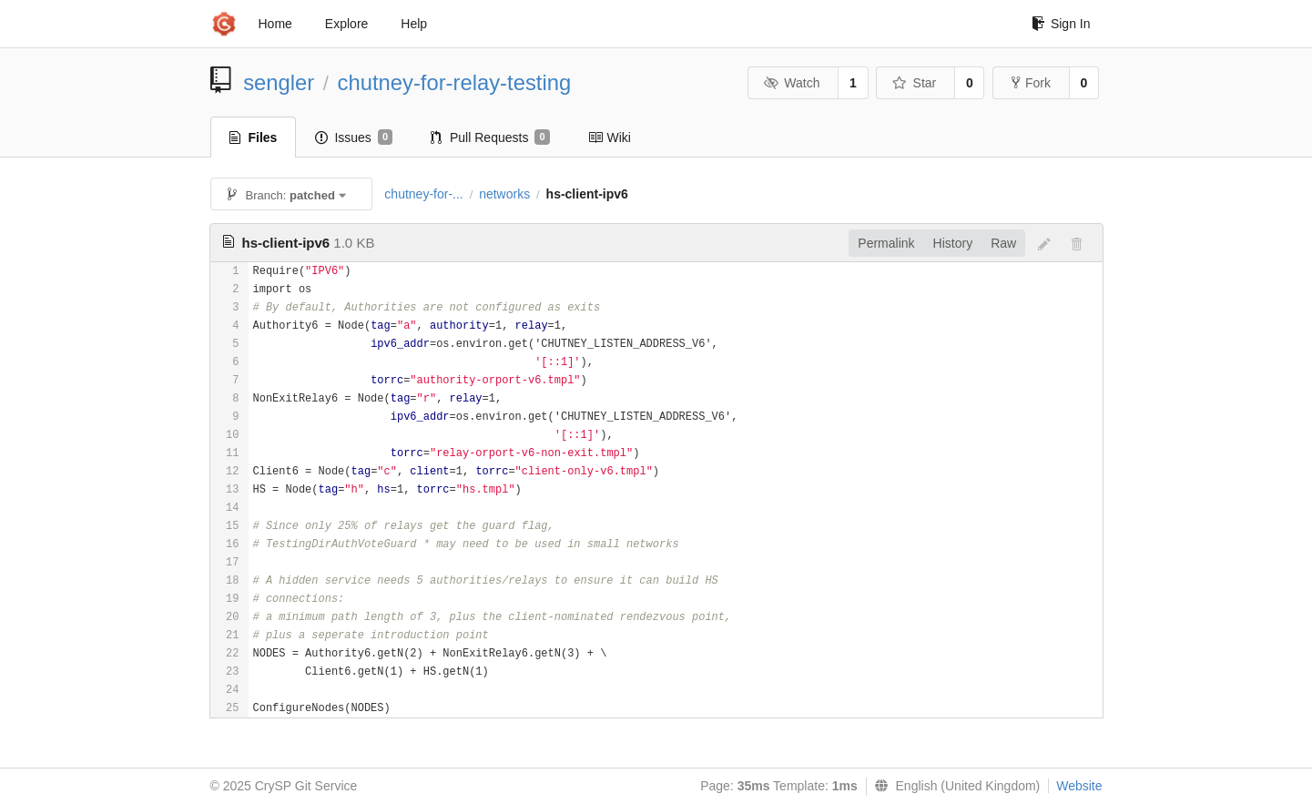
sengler (278, 82)
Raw (1003, 243)
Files (253, 137)
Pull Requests (490, 137)
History (953, 243)
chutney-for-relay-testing (455, 82)
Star (914, 83)
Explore (346, 23)
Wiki (609, 137)
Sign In (1061, 23)
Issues (353, 137)
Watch (792, 83)
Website (1079, 786)
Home (275, 23)
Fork (1031, 83)
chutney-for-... (423, 194)
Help (414, 23)
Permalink (886, 243)
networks (504, 194)
